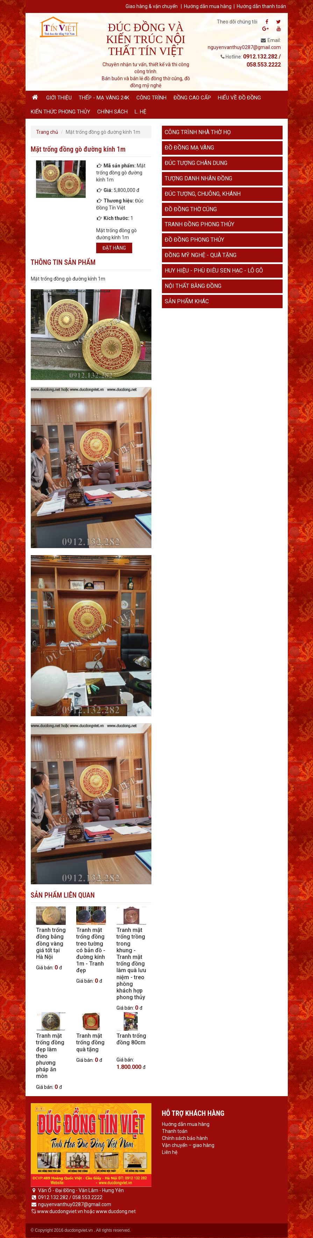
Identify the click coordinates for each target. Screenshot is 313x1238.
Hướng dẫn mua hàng (208, 6)
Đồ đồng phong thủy (194, 239)
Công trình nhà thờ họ (198, 132)
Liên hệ (169, 1152)
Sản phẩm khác (187, 301)
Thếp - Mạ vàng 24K (104, 98)
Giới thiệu (59, 98)
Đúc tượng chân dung (196, 163)
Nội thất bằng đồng (193, 286)
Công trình (151, 98)
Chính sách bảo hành (185, 1138)
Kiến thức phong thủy (60, 112)
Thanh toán (174, 1131)
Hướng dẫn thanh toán (261, 6)
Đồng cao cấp (192, 98)
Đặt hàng (114, 248)
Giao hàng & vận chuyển (152, 6)
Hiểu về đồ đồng (239, 98)
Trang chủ (47, 132)
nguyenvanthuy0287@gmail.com (244, 47)
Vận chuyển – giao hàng (188, 1145)
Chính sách (112, 112)
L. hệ (141, 112)
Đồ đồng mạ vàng (189, 147)
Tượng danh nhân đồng (198, 178)
